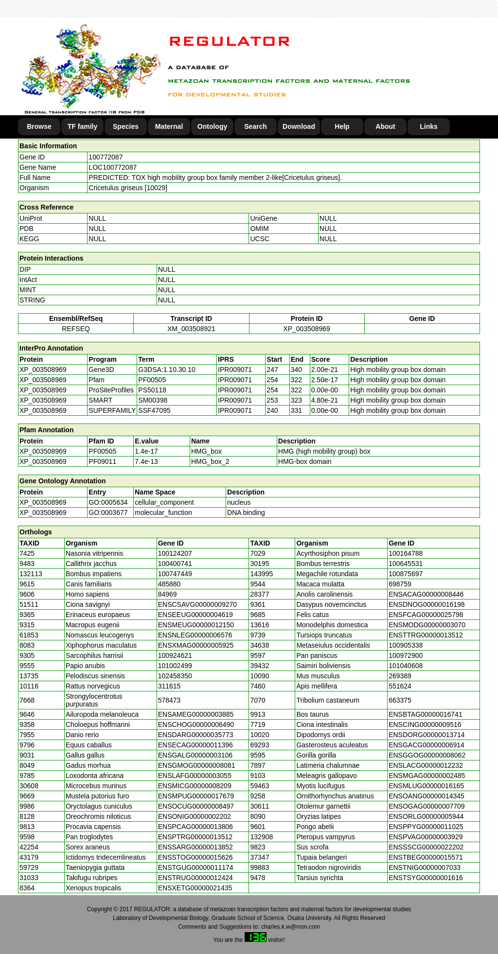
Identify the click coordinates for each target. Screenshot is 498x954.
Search (255, 126)
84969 (167, 594)
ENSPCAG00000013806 (195, 826)
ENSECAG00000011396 (195, 745)
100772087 (106, 157)
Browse (39, 126)
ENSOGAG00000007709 (426, 806)
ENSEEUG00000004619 (195, 614)
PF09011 (102, 461)
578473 (169, 700)
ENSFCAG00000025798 (426, 614)
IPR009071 (235, 369)
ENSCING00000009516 (425, 724)
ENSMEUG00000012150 (196, 625)
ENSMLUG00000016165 (426, 786)
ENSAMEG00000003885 (196, 714)
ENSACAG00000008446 (426, 594)
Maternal (169, 126)
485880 (169, 584)
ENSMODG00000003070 (427, 625)
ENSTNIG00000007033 (425, 867)
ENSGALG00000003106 (195, 755)
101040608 (406, 666)
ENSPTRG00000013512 (195, 837)
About (385, 126)
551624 (400, 686)
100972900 (406, 655)
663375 (400, 700)
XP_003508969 (306, 329)
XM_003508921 (191, 329)
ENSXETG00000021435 (195, 888)
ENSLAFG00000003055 (194, 775)
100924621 (175, 655)
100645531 (406, 563)
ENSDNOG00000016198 (426, 604)
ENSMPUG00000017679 (196, 796)
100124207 (175, 553)
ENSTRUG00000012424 (195, 878)
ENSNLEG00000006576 (195, 635)
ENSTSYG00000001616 (426, 878)
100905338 (406, 645)
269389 (400, 676)
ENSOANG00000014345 (426, 796)
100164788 (406, 553)
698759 (400, 584)
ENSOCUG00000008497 (196, 806)
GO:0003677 (108, 512)
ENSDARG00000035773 (195, 735)
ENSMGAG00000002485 (427, 775)
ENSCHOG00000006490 (196, 724)
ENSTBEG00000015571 (426, 857)
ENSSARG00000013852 (195, 847)
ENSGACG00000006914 (426, 745)
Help (342, 126)
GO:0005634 (108, 502)
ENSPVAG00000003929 (425, 837)
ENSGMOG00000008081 (196, 765)
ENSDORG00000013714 (426, 735)
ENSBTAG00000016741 (425, 714)
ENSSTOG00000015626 (195, 857)
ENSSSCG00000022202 (426, 847)
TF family (82, 126)
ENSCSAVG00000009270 (197, 604)
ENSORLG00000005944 (426, 816)
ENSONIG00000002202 (194, 816)
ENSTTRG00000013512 (426, 635)
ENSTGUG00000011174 (195, 867)
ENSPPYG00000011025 (426, 826)
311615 (169, 686)
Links (429, 126)
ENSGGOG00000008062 (427, 755)
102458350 (175, 676)
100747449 (175, 574)
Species (126, 126)
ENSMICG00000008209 (194, 786)
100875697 (406, 574)
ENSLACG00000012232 (426, 765)
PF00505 (102, 451)
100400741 (175, 563)
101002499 (175, 666)
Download (299, 126)
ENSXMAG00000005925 (196, 645)
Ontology (212, 126)
